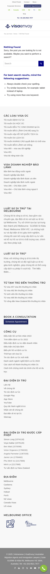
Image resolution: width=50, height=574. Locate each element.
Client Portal (16, 2)
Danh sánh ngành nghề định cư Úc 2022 (22, 361)
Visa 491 (7, 152)
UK (9, 10)
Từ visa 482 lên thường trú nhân (18, 290)
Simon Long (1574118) (14, 439)
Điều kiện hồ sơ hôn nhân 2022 (17, 336)
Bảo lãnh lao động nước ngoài (17, 171)
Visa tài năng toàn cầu (13, 155)
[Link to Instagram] (23, 568)
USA (23, 10)
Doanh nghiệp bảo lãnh (14, 175)
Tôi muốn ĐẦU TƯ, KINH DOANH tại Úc (22, 127)
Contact (26, 2)
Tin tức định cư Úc (12, 392)
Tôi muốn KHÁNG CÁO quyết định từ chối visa (24, 141)
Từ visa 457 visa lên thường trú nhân (20, 287)
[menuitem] (16, 2)
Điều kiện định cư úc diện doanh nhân (20, 343)
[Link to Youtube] (35, 568)
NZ (29, 10)
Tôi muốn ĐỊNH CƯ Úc (14, 120)
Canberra (8, 485)
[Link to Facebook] (15, 568)
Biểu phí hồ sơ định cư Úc (15, 350)
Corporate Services (14, 6)
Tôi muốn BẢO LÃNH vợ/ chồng (18, 145)
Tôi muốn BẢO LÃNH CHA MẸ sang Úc (21, 130)
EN (39, 10)
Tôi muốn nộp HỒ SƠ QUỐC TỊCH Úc (21, 134)
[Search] (24, 63)
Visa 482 (7, 193)
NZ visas (7, 499)
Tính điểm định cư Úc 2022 (16, 339)
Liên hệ (7, 385)
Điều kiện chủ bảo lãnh (14, 346)
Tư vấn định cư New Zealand (17, 468)
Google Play (9, 395)
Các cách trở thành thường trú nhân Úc (21, 364)
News (35, 2)
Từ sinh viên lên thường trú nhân (18, 294)
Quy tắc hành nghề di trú (15, 406)
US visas (8, 506)
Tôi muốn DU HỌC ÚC (14, 123)
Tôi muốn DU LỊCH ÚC (14, 138)
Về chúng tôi (9, 388)
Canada (16, 10)
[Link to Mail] (31, 568)
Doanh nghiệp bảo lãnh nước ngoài (19, 182)
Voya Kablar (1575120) (14, 443)
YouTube (8, 403)
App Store (8, 399)
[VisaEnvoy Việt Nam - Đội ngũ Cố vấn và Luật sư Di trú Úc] (21, 25)
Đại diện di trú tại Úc (13, 413)
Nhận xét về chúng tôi (13, 410)
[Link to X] (27, 568)
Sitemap (7, 417)
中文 (24, 14)
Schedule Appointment (33, 6)
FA (34, 10)
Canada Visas (10, 502)
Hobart (7, 492)
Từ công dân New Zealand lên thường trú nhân (24, 301)
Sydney (7, 488)
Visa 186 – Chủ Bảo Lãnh (15, 186)
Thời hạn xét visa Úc (13, 354)
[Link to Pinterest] (39, 568)
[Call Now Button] (43, 568)
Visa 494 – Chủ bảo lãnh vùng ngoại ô (21, 189)
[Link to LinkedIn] (19, 568)
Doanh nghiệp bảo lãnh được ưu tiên (20, 178)
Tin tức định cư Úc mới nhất (16, 357)
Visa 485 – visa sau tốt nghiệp (17, 148)
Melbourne (8, 481)
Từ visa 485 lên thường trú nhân (18, 297)
